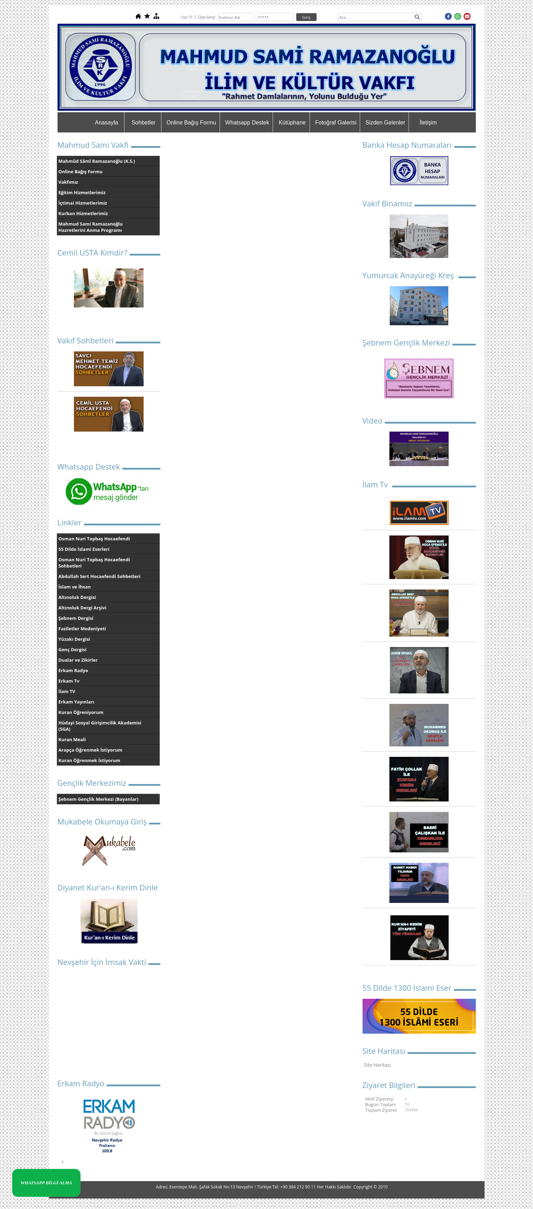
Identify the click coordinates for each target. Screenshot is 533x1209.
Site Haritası (377, 1065)
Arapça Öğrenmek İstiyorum (91, 750)
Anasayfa (106, 123)
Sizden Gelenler (385, 123)
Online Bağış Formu (191, 123)
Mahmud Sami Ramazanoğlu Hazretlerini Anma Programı (91, 227)
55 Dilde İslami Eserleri (84, 549)
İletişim (428, 123)
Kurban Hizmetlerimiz (83, 213)
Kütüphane (292, 123)
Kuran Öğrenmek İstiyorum (90, 760)
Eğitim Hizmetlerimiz (82, 192)
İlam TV (67, 691)
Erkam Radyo (73, 670)
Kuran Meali (72, 739)
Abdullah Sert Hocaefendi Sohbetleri (99, 576)
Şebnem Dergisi (76, 618)
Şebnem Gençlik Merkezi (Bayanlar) (98, 799)
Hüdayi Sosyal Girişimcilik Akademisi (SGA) (100, 726)
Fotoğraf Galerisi (335, 123)
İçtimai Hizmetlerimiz (83, 203)
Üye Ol (186, 17)
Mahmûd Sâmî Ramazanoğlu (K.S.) (97, 161)
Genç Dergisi (73, 649)
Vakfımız (68, 182)
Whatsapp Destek (247, 123)
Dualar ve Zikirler (78, 660)
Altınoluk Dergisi (77, 597)
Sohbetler (143, 123)
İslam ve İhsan (75, 587)
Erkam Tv (69, 681)
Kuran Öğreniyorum (81, 712)
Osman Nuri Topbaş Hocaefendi (94, 538)
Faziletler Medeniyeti (82, 628)
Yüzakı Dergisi (74, 639)
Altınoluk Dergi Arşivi (83, 607)
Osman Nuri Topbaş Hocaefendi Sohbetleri (94, 562)
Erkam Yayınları (76, 702)
